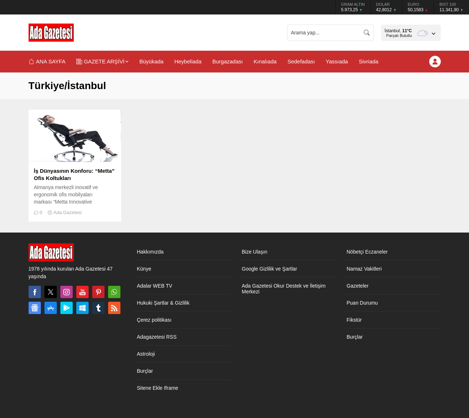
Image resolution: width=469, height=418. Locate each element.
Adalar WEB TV (154, 286)
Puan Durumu (362, 303)
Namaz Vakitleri (364, 269)
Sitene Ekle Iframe (157, 388)
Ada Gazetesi (68, 212)
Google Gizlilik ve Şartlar (269, 269)
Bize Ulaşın (255, 252)
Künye (144, 269)
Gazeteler (358, 286)
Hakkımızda (150, 252)
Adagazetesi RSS (157, 337)
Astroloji (146, 354)
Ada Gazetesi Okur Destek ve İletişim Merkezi (284, 288)
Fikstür (354, 320)
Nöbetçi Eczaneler (367, 252)
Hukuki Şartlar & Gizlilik (163, 303)
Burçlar (145, 371)
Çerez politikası (154, 320)
